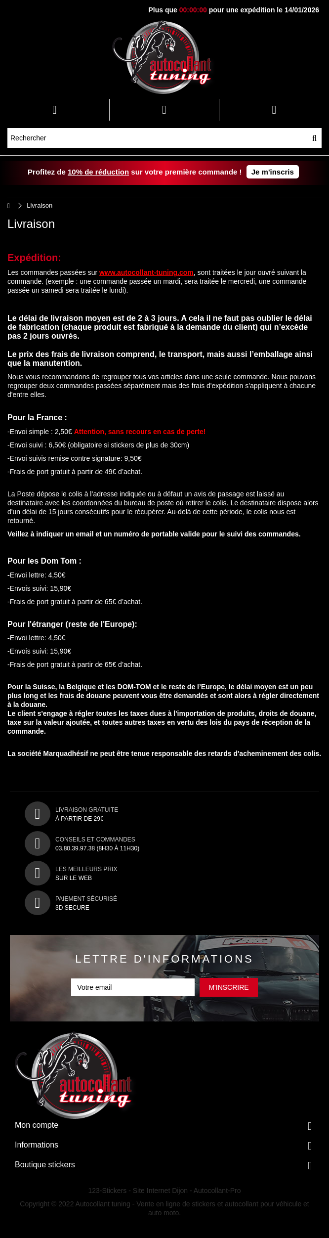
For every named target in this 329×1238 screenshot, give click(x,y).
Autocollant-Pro (217, 1190)
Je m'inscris (272, 172)
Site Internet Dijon (160, 1190)
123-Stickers (107, 1190)
